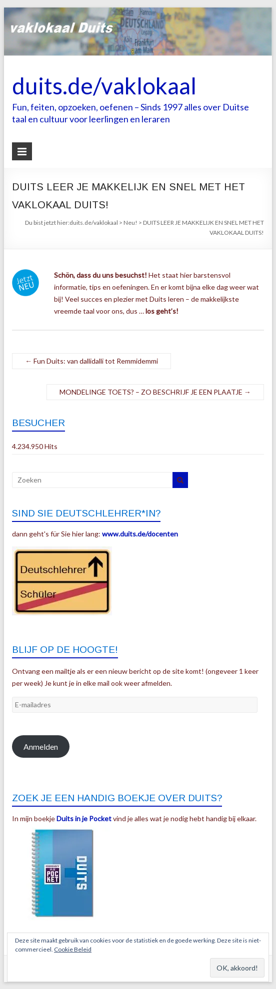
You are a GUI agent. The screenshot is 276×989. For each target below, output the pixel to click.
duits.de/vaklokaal (104, 85)
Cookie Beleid (73, 949)
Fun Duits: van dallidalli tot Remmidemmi (91, 361)
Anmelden (41, 746)
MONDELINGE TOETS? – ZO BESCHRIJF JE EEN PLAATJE (155, 392)
